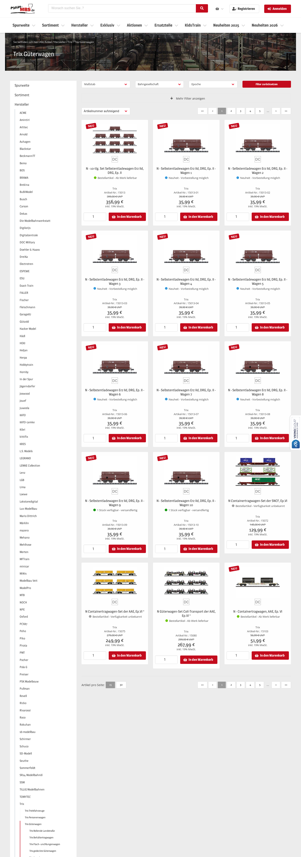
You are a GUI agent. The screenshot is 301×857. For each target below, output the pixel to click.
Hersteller (60, 42)
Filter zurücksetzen (267, 84)
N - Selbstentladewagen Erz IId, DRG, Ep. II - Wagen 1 (186, 171)
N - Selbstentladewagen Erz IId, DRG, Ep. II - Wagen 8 (257, 392)
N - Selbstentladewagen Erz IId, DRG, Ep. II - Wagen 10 (186, 503)
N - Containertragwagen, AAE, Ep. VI (257, 611)
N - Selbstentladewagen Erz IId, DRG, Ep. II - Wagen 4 (186, 281)
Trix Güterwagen (84, 42)
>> (286, 110)
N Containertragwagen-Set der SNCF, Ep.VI (257, 501)
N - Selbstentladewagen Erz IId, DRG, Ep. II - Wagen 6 (114, 392)
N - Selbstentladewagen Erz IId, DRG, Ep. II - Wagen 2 (257, 171)
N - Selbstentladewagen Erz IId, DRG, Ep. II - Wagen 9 (114, 503)
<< (202, 110)
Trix (70, 42)
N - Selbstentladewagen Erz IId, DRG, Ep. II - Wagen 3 (114, 281)
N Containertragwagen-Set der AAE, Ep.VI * (114, 611)
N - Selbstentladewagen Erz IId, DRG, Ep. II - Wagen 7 (186, 392)
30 (121, 684)
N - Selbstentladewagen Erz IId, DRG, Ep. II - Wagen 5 (257, 281)
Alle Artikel (46, 42)
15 (110, 684)
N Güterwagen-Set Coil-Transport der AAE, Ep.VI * (186, 613)
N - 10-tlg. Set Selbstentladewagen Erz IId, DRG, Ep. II (115, 171)
